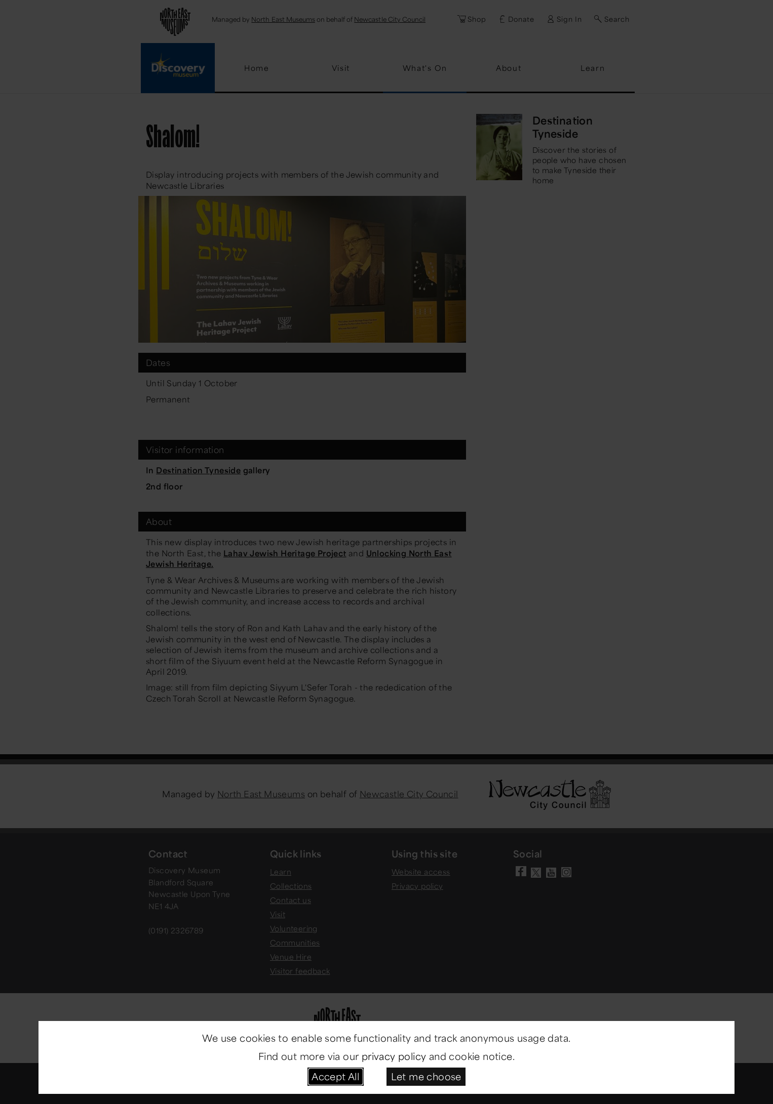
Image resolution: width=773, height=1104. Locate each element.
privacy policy (394, 1056)
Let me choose (426, 1076)
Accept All (335, 1076)
